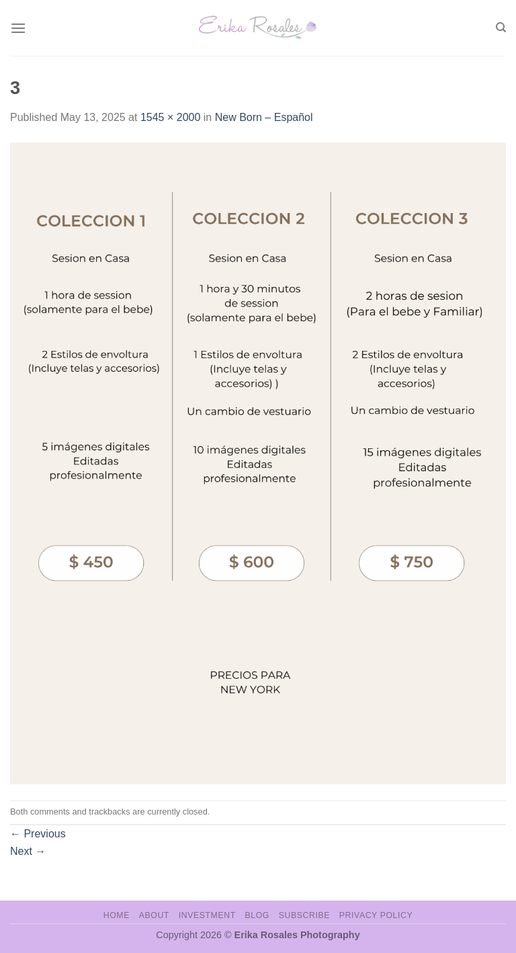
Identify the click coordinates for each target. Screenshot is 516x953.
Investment (207, 915)
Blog (257, 915)
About (154, 915)
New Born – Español (264, 117)
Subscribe (304, 915)
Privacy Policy (376, 915)
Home (116, 915)
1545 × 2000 (170, 117)
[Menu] (18, 27)
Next (28, 851)
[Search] (501, 27)
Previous (38, 833)
